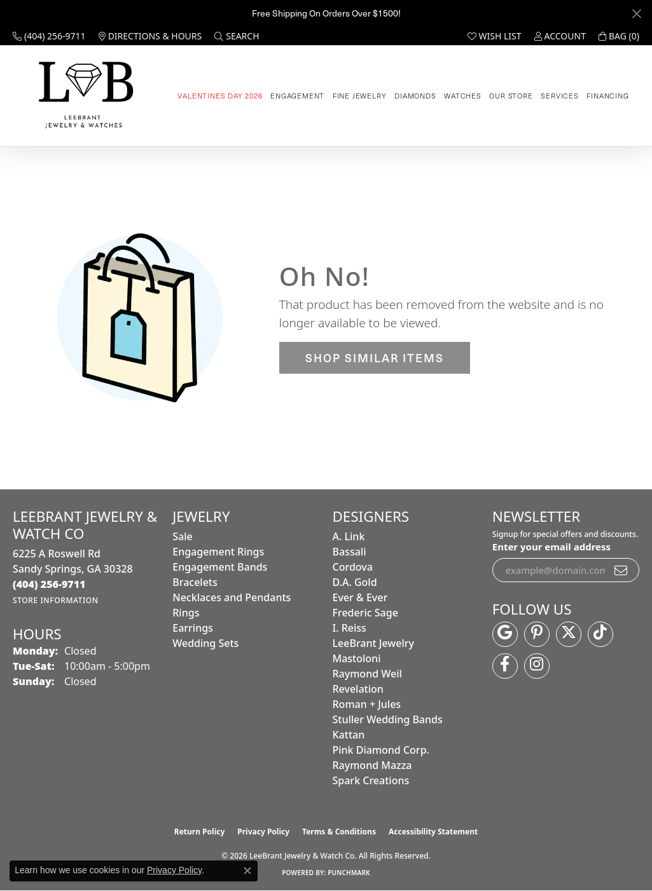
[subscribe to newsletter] (621, 570)
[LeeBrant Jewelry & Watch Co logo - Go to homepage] (83, 96)
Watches (463, 95)
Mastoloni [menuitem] (357, 658)
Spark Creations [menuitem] (371, 780)
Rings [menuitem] (185, 613)
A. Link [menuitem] (349, 536)
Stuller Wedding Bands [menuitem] (388, 719)
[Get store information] (56, 600)
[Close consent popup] (247, 870)
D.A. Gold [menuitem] (355, 582)
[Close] (636, 14)
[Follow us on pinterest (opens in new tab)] (537, 634)
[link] (49, 36)
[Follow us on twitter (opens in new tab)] (568, 634)
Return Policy (199, 831)
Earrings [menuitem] (192, 628)
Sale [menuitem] (182, 536)
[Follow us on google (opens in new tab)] (505, 634)
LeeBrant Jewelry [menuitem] (373, 643)
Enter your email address (551, 546)
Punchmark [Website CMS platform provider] (349, 872)
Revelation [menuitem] (358, 689)
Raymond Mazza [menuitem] (372, 765)
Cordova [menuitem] (353, 567)
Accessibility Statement (433, 831)
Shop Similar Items (374, 357)
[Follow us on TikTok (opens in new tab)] (600, 634)
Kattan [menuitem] (349, 735)
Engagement (297, 95)
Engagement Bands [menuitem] (219, 567)
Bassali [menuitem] (349, 552)
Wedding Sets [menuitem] (205, 643)
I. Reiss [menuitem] (349, 628)
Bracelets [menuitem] (195, 582)
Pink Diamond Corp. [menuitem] (381, 750)
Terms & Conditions (339, 831)
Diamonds (415, 95)
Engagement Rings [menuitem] (218, 552)
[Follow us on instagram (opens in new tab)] (537, 666)
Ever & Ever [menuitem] (360, 597)
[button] (236, 36)
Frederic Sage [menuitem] (365, 613)
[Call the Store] (49, 584)
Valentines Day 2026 (219, 95)
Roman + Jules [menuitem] (367, 704)
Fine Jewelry (360, 95)
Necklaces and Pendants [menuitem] (231, 597)
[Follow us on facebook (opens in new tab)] (505, 666)
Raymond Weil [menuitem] (367, 674)
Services (559, 95)
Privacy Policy (263, 831)
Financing (607, 95)
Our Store (510, 95)
